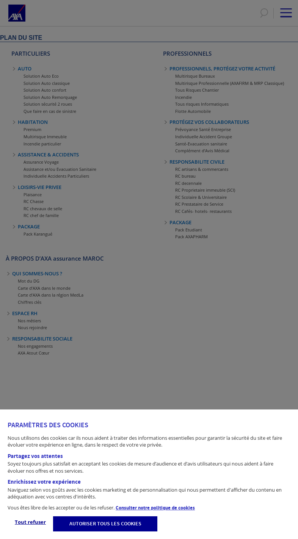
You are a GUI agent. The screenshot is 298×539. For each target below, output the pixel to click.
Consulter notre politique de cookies (155, 508)
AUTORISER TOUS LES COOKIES (105, 523)
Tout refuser (30, 522)
